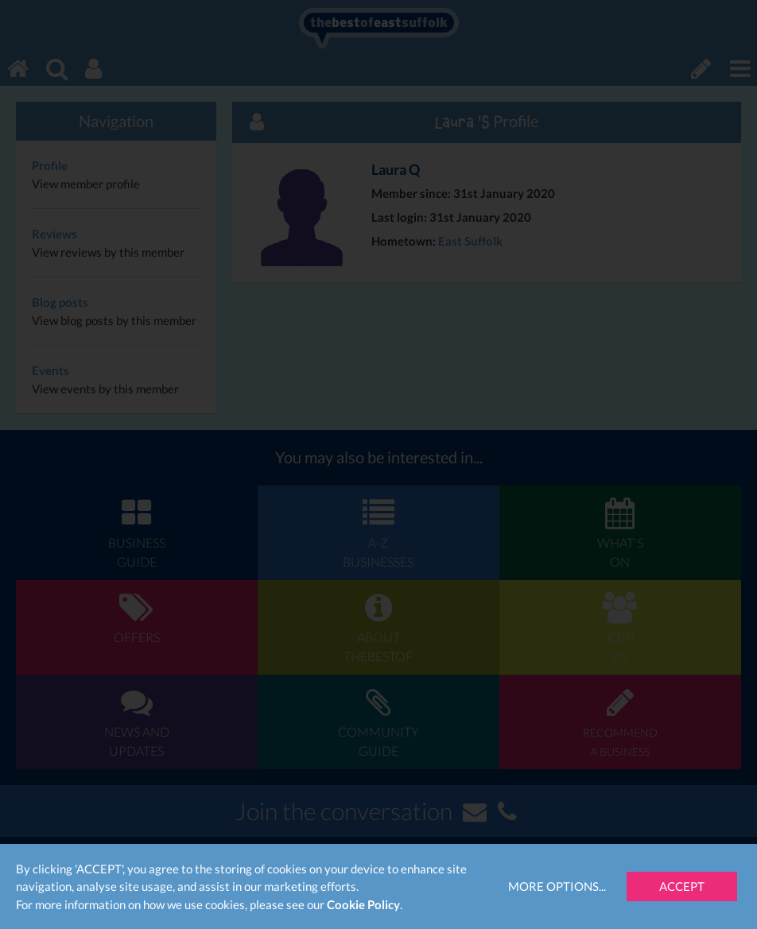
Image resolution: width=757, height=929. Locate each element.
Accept (682, 886)
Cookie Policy (363, 904)
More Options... (557, 886)
